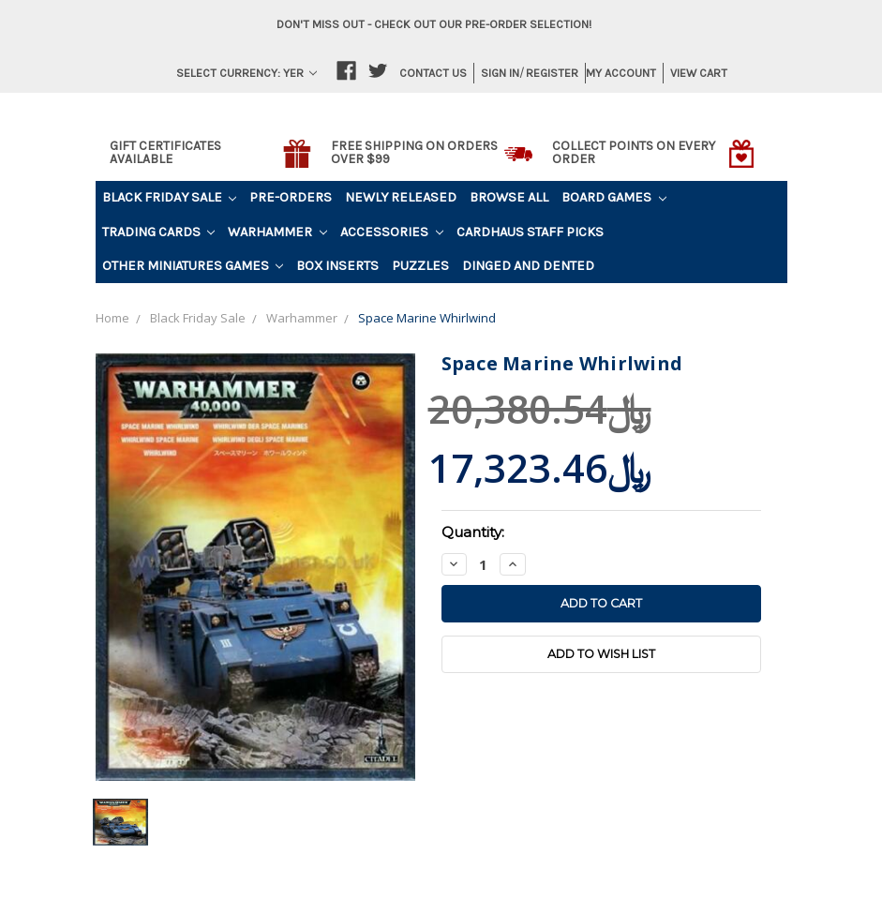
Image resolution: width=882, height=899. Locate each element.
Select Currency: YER (246, 73)
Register (552, 73)
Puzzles (420, 266)
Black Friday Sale (169, 197)
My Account (621, 73)
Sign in (500, 73)
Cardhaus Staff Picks (530, 232)
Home (112, 317)
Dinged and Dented (528, 266)
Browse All (509, 197)
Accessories (391, 232)
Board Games (613, 197)
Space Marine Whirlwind (427, 317)
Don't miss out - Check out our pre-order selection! (434, 24)
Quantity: (472, 532)
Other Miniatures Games (193, 266)
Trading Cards (159, 232)
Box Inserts (337, 266)
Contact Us (433, 73)
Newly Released (400, 197)
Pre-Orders (290, 197)
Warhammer (277, 232)
